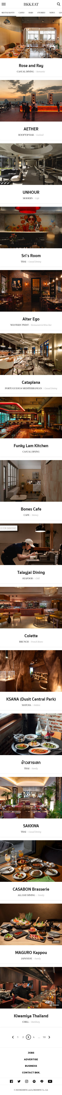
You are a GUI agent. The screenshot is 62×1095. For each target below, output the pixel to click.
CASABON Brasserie (31, 889)
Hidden (37, 705)
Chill (37, 578)
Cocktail (39, 135)
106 (44, 1038)
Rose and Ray (31, 65)
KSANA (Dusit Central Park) (31, 699)
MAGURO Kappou (31, 952)
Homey (35, 515)
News (52, 13)
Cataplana (31, 382)
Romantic (40, 71)
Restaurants (8, 13)
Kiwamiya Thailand (31, 1016)
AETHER (31, 129)
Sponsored (56, 942)
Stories (41, 13)
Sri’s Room (31, 255)
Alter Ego (31, 319)
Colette (31, 636)
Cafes (21, 13)
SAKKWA (31, 826)
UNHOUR (31, 192)
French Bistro (37, 642)
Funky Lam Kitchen (31, 445)
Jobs (31, 1052)
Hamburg (35, 1022)
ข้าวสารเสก (31, 762)
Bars (31, 13)
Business (31, 1065)
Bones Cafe (31, 509)
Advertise (31, 1059)
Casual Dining (34, 261)
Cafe (37, 198)
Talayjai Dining (31, 572)
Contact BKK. (31, 1072)
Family (35, 768)
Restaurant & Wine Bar (41, 325)
